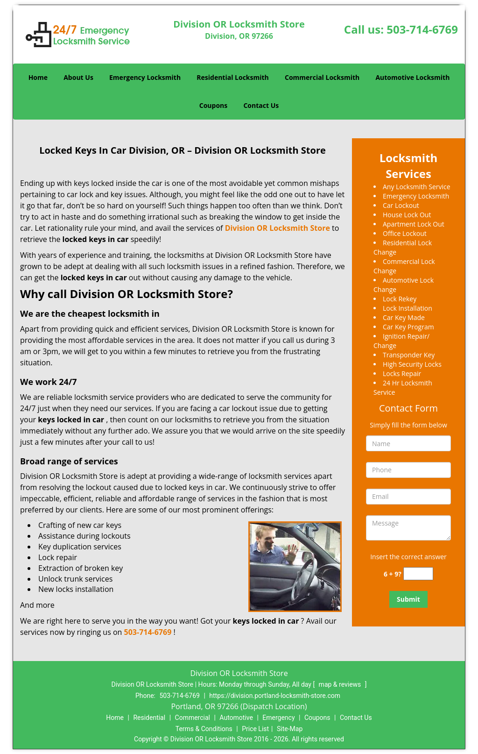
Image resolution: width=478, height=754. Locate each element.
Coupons (213, 105)
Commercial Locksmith (322, 77)
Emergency (278, 717)
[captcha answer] (418, 574)
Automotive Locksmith (412, 77)
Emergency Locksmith (145, 77)
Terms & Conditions (204, 729)
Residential (149, 717)
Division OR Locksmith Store (277, 228)
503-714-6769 (422, 29)
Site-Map (289, 729)
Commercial (192, 717)
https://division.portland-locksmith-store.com (274, 695)
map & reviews (341, 684)
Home (38, 77)
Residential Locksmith (233, 77)
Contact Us (261, 105)
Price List (255, 729)
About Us (78, 77)
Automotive (236, 717)
